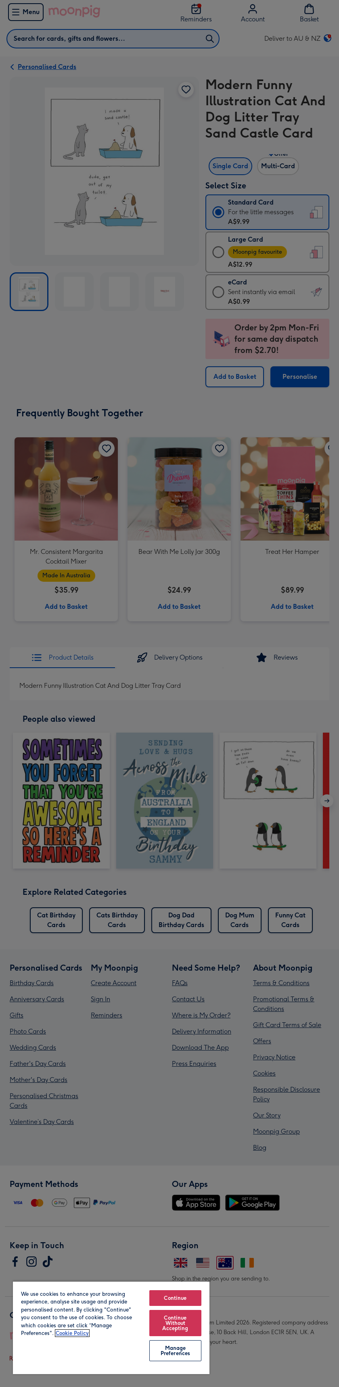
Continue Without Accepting (175, 1323)
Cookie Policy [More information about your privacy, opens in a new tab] (72, 1333)
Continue (175, 1298)
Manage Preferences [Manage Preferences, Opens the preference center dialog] (175, 1350)
